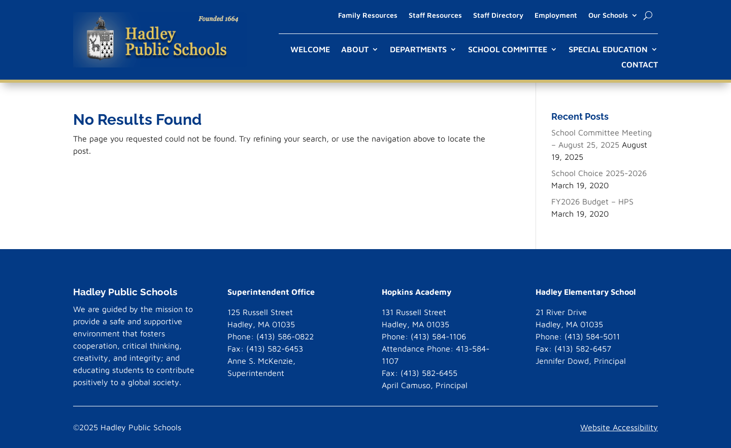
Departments (418, 50)
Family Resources (367, 15)
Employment (556, 15)
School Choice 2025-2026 (599, 173)
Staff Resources (435, 15)
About (355, 50)
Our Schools (608, 15)
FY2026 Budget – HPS (592, 201)
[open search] (648, 15)
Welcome (310, 50)
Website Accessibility (619, 427)
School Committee (507, 50)
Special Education (608, 50)
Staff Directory (498, 15)
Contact (639, 65)
